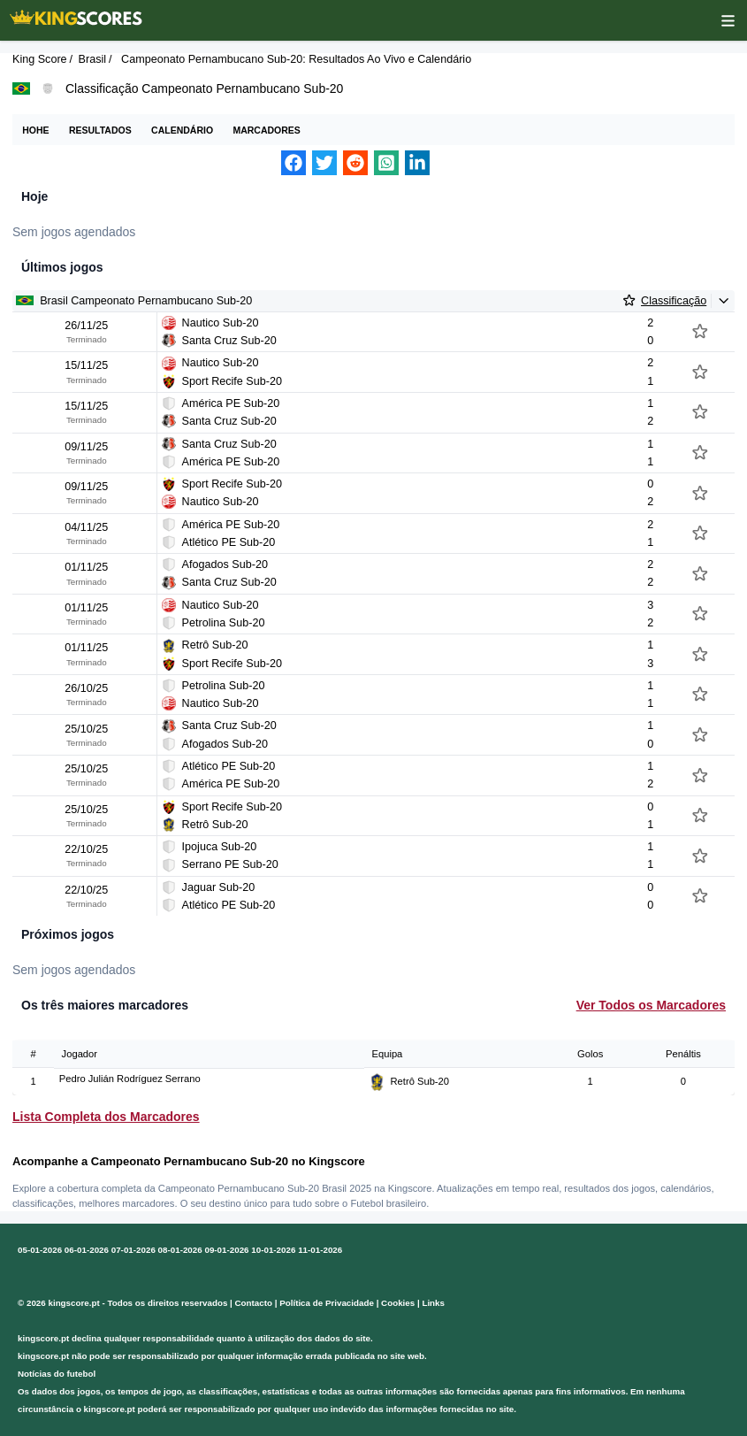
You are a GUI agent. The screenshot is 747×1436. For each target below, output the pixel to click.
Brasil (93, 59)
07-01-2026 (133, 1250)
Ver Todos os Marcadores (651, 1005)
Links (433, 1303)
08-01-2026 (180, 1250)
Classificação (673, 301)
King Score (39, 59)
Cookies (398, 1303)
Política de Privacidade (326, 1303)
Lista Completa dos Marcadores (106, 1117)
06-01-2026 (87, 1250)
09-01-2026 (226, 1250)
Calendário (182, 130)
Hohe (35, 130)
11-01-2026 (320, 1250)
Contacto (253, 1303)
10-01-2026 (273, 1250)
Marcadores (266, 130)
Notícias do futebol (56, 1373)
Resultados (100, 130)
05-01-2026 (40, 1250)
